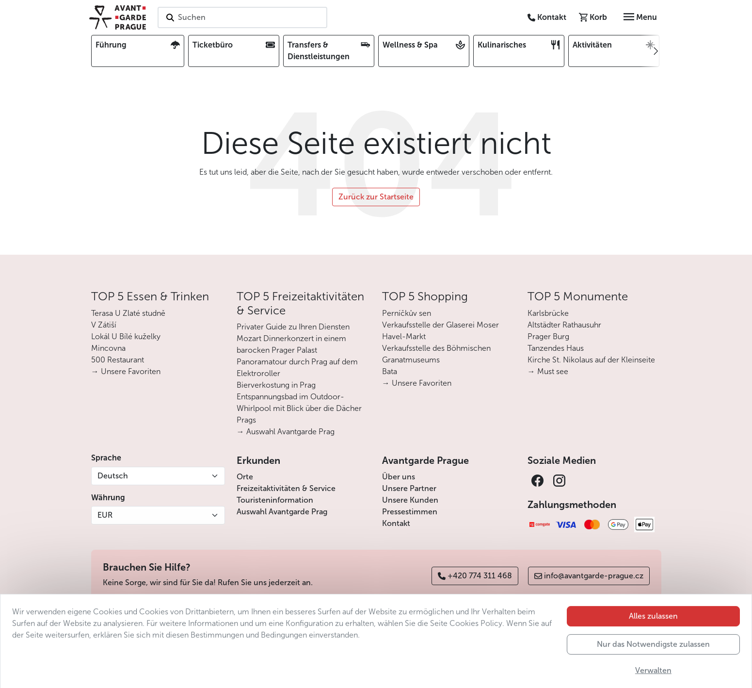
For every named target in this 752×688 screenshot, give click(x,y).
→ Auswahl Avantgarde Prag (286, 431)
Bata (389, 371)
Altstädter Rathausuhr (564, 324)
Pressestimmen (409, 511)
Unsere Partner (409, 488)
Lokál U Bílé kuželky (125, 336)
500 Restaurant (117, 359)
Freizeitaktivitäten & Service (286, 488)
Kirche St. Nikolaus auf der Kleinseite (591, 359)
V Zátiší (103, 324)
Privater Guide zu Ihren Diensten (293, 326)
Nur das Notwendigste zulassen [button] (653, 662)
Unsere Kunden (410, 500)
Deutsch (112, 475)
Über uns (398, 476)
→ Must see (548, 371)
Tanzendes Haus (556, 348)
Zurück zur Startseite (376, 196)
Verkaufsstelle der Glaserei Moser (440, 324)
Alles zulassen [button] (653, 634)
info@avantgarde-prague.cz (588, 575)
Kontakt (396, 523)
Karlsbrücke (548, 313)
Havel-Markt (404, 336)
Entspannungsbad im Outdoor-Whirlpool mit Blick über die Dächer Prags (299, 408)
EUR (104, 515)
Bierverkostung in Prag (276, 385)
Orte (245, 476)
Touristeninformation (275, 500)
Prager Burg (548, 336)
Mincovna (108, 348)
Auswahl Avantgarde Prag (282, 511)
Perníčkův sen (406, 313)
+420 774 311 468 (475, 575)
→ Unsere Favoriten (125, 371)
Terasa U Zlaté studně (128, 313)
